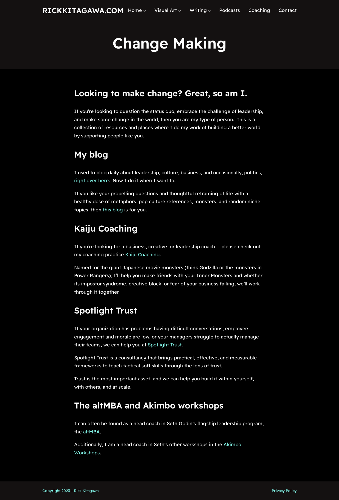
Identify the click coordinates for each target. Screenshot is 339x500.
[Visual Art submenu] (179, 10)
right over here (91, 180)
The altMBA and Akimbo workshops (149, 405)
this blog (113, 210)
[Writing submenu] (209, 10)
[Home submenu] (144, 10)
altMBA (91, 432)
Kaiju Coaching (105, 228)
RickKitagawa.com (82, 10)
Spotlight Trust (105, 310)
